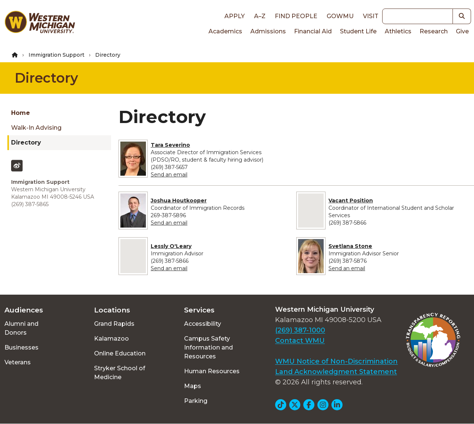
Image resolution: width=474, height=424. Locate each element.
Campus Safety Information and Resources (208, 347)
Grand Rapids (114, 323)
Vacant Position (350, 200)
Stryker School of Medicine (119, 373)
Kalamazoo (111, 338)
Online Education (120, 353)
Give (462, 31)
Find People (296, 16)
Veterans (17, 362)
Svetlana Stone (350, 246)
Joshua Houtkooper (179, 200)
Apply (234, 16)
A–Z (260, 16)
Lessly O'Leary (171, 246)
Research (434, 31)
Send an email (169, 174)
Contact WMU (300, 341)
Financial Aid (313, 31)
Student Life (358, 31)
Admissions (268, 31)
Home (20, 112)
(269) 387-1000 (300, 330)
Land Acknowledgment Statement (336, 372)
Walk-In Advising (36, 127)
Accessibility (202, 323)
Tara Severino (170, 145)
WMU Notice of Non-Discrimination (336, 361)
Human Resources (212, 371)
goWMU (340, 16)
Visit (370, 16)
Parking (195, 400)
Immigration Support (56, 55)
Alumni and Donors (21, 328)
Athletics (398, 31)
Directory (46, 78)
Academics (225, 31)
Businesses (21, 347)
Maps (192, 386)
